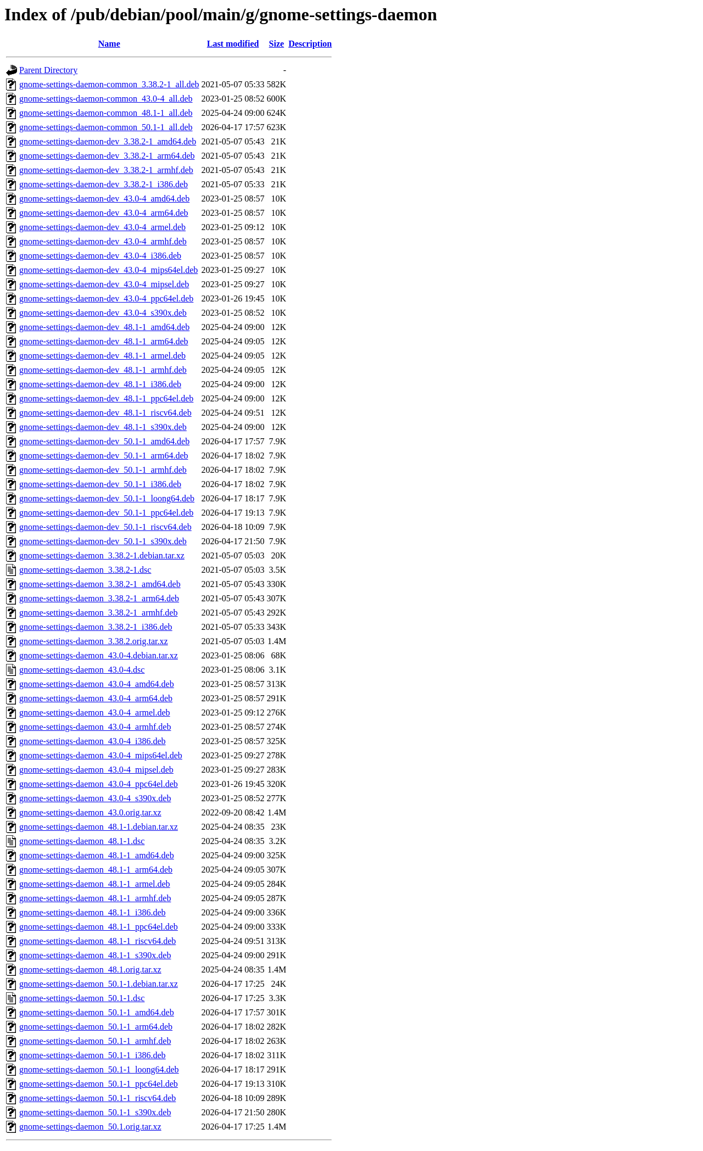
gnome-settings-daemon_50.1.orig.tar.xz (90, 1126)
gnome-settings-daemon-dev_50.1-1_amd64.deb (104, 441)
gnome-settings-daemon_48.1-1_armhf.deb (95, 898)
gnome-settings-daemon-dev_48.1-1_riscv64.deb (105, 412)
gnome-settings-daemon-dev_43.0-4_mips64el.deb (108, 270)
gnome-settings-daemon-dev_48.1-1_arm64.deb (103, 341)
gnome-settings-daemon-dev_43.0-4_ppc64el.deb (106, 298)
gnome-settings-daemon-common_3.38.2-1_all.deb (109, 84)
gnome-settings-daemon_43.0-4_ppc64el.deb (98, 784)
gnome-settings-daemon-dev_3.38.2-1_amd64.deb (107, 141)
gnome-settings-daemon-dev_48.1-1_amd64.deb (104, 327)
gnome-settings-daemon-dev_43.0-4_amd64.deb (104, 198)
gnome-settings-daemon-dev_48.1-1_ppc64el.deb (106, 398)
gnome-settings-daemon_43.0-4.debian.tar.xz (98, 655)
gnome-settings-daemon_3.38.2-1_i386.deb (95, 627)
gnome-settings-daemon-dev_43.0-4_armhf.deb (103, 241)
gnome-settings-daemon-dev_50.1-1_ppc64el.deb (106, 512)
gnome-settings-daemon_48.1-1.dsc (81, 841)
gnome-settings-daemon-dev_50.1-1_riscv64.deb (105, 527)
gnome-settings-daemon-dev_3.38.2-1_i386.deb (103, 184)
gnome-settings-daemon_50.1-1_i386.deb (92, 1055)
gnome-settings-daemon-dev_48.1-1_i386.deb (100, 384)
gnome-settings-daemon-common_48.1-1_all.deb (105, 113)
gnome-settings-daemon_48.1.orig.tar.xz (90, 969)
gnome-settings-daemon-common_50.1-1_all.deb (105, 127)
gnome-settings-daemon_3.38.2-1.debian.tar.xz (102, 555)
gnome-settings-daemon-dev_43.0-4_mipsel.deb (104, 284)
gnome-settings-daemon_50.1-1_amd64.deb (96, 1012)
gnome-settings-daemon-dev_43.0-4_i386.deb (100, 255)
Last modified (233, 43)
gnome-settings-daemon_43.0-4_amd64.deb (96, 684)
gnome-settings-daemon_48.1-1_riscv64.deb (97, 941)
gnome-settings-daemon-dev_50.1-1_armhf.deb (103, 469)
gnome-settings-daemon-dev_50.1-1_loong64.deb (106, 498)
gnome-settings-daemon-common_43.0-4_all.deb (105, 98)
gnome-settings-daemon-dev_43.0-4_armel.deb (102, 227)
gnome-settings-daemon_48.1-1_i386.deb (92, 912)
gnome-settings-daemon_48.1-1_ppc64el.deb (98, 926)
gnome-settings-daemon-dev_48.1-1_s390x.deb (103, 427)
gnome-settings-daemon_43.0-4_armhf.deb (95, 726)
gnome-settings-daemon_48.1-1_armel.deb (94, 884)
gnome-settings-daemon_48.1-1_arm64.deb (95, 869)
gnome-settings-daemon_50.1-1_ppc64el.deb (98, 1083)
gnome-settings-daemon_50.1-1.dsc (81, 998)
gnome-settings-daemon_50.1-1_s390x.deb (95, 1112)
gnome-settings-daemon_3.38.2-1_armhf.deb (98, 612)
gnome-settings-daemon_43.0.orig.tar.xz (90, 812)
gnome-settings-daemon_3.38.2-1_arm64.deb (99, 598)
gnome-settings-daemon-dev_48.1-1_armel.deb (102, 355)
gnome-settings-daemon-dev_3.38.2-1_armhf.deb (106, 170)
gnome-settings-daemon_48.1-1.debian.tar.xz (98, 826)
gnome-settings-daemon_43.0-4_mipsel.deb (96, 769)
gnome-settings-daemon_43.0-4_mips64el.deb (100, 755)
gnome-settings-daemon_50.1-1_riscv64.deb (97, 1098)
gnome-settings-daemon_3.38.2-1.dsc (85, 569)
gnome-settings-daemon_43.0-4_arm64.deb (95, 698)
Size (276, 43)
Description (310, 43)
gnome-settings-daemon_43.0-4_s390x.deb (95, 798)
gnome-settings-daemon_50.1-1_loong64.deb (99, 1069)
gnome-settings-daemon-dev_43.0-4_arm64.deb (103, 212)
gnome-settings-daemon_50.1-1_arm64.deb (95, 1026)
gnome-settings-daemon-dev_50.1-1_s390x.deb (103, 541)
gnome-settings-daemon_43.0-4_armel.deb (94, 712)
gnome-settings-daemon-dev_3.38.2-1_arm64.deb (106, 155)
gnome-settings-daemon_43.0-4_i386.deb (92, 741)
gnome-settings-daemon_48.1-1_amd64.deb (96, 855)
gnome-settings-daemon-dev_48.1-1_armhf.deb (103, 370)
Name (109, 43)
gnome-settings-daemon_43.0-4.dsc (81, 669)
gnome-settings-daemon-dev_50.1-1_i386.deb (100, 484)
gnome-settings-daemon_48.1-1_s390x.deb (95, 955)
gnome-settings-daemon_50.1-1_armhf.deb (95, 1041)
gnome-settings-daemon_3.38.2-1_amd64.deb (100, 584)
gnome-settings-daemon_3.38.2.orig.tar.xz (93, 641)
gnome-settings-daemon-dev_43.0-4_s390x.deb (103, 312)
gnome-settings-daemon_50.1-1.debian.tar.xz (98, 983)
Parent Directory (48, 70)
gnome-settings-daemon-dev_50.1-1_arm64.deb (103, 455)
